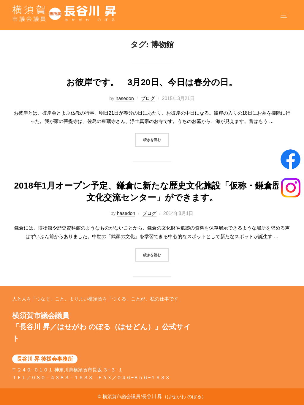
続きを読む (156, 145)
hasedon (124, 104)
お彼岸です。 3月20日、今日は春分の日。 (151, 89)
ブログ (148, 104)
